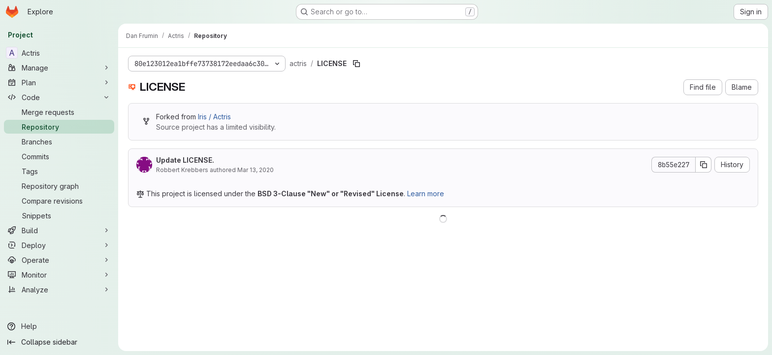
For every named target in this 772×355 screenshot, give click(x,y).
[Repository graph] (59, 186)
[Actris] (59, 53)
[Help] (59, 326)
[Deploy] (59, 245)
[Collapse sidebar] (59, 342)
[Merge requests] (59, 112)
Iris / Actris (214, 116)
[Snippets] (59, 215)
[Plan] (59, 82)
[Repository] (59, 127)
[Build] (59, 230)
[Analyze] (59, 289)
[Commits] (59, 156)
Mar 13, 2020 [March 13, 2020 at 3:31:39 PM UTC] (255, 170)
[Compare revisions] (59, 201)
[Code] (59, 97)
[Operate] (59, 260)
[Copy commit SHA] (703, 165)
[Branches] (59, 141)
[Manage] (59, 67)
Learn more (425, 193)
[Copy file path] (356, 63)
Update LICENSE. (185, 160)
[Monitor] (59, 275)
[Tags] (59, 171)
